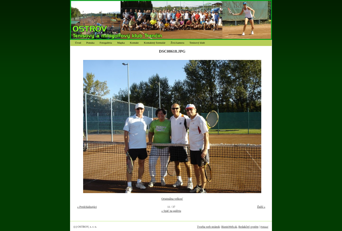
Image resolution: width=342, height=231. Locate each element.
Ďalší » (261, 206)
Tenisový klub (197, 42)
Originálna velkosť (172, 198)
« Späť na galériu (171, 211)
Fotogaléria (106, 42)
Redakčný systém (248, 226)
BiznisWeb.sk (229, 226)
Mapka (121, 42)
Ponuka (90, 42)
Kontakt (134, 42)
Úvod (78, 42)
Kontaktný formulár (155, 42)
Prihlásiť (264, 227)
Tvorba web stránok (208, 226)
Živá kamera (177, 42)
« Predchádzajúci (87, 206)
